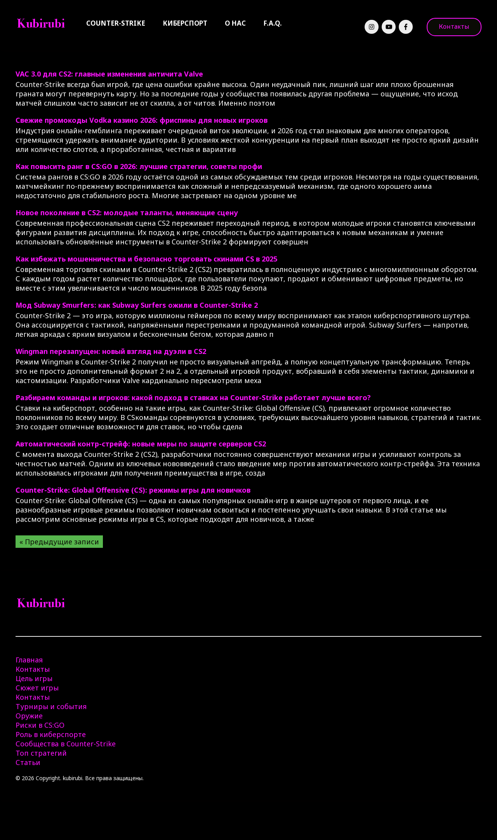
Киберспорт (185, 23)
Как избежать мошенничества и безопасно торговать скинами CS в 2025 (146, 258)
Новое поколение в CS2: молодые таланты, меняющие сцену (127, 212)
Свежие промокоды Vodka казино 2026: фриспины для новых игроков (142, 120)
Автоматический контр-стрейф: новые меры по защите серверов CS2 (141, 443)
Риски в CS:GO (40, 725)
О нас (235, 23)
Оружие (29, 715)
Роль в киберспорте (51, 734)
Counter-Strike (115, 23)
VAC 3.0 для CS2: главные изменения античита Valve (109, 73)
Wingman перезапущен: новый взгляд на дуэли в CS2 (111, 351)
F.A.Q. (272, 23)
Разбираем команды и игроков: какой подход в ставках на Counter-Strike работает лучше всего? (193, 397)
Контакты (454, 26)
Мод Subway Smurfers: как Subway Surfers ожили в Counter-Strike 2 (137, 305)
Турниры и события (51, 706)
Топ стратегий (41, 753)
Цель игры (34, 678)
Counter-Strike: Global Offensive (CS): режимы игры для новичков (133, 490)
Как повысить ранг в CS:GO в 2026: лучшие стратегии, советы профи (139, 166)
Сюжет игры (37, 687)
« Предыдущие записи (59, 541)
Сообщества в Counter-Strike (66, 743)
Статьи (28, 762)
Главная (29, 659)
